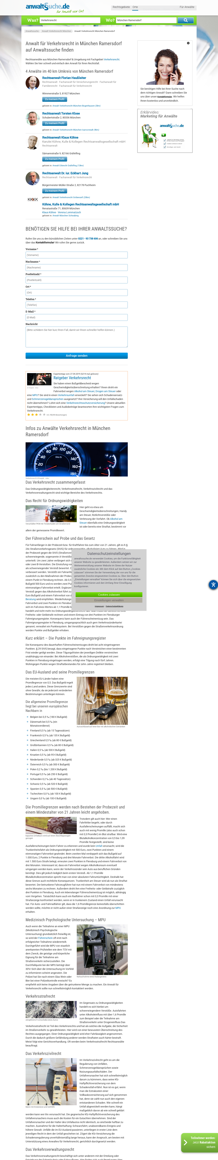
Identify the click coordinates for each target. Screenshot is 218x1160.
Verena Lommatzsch (69, 212)
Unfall (99, 845)
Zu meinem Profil (54, 99)
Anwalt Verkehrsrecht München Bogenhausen (77, 106)
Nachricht (32, 324)
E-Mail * (30, 311)
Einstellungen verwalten (109, 600)
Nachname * (33, 261)
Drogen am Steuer (106, 391)
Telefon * (31, 299)
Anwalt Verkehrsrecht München (56, 31)
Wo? (110, 20)
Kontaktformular (164, 97)
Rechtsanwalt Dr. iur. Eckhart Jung (65, 173)
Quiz (173, 7)
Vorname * (32, 249)
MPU (35, 395)
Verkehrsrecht (111, 59)
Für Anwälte (187, 7)
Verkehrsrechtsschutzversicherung (85, 402)
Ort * (28, 286)
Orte (135, 7)
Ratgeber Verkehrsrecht (72, 377)
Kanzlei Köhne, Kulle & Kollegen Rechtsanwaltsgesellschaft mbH (83, 141)
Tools (164, 7)
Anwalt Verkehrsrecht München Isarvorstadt (76, 130)
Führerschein (45, 937)
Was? (32, 20)
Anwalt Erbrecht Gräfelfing (68, 165)
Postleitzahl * (33, 274)
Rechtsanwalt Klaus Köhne (60, 137)
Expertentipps (149, 7)
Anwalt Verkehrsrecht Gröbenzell (71, 197)
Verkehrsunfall (66, 395)
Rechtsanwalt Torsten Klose (61, 113)
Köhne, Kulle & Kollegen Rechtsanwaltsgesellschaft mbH (80, 204)
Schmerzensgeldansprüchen (48, 399)
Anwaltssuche (32, 31)
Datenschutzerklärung (114, 606)
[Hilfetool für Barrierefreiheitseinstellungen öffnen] (213, 584)
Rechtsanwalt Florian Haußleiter (64, 78)
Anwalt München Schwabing (66, 215)
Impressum (99, 606)
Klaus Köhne (49, 212)
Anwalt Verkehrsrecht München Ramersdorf (94, 31)
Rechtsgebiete (121, 7)
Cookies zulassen (109, 594)
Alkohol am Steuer (84, 391)
